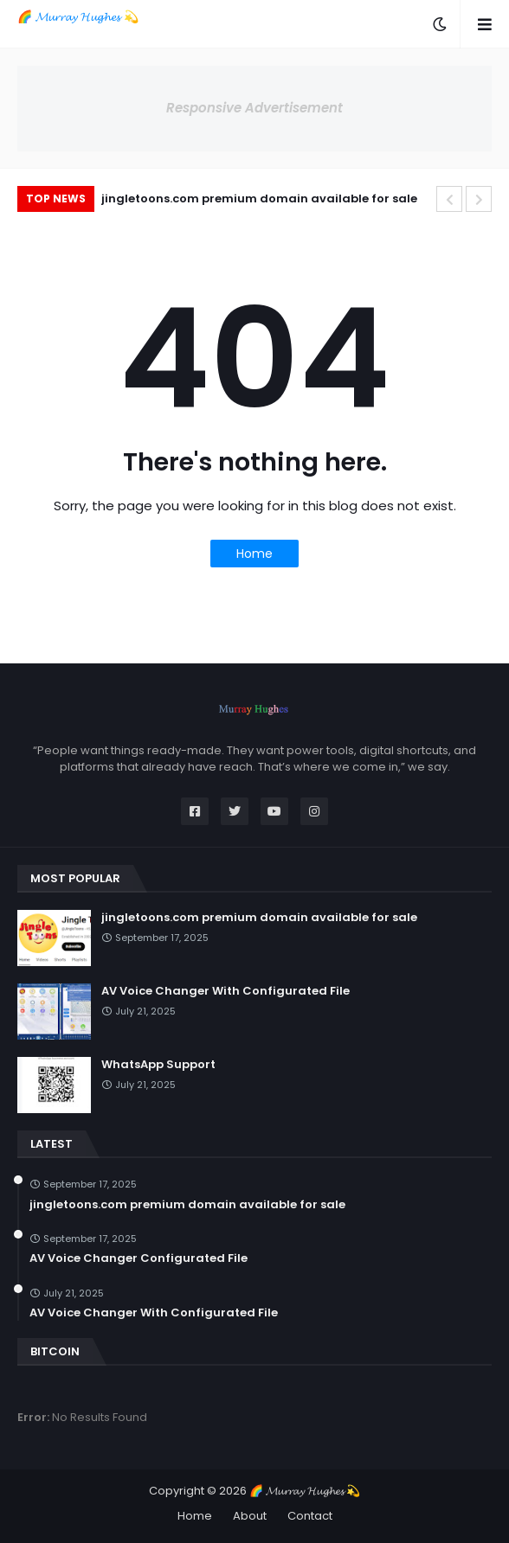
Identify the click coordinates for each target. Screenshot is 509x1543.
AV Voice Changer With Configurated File (225, 991)
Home (254, 553)
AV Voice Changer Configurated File (138, 1258)
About (250, 1516)
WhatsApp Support (158, 1064)
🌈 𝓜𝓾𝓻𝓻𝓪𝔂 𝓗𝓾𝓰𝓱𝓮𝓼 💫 (78, 16)
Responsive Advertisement (254, 108)
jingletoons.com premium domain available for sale (259, 198)
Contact (309, 1516)
